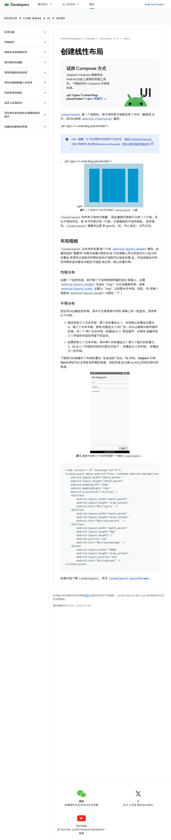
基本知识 (43, 4)
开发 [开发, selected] (91, 4)
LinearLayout (70, 114)
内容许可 (88, 595)
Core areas (32, 18)
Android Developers (70, 38)
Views (60, 18)
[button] (21, 32)
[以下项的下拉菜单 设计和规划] (80, 4)
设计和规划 (68, 4)
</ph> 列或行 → (96, 99)
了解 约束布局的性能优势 (135, 144)
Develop (10, 18)
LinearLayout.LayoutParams (128, 578)
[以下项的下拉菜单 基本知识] (53, 4)
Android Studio (154, 4)
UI (48, 18)
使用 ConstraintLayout (137, 139)
